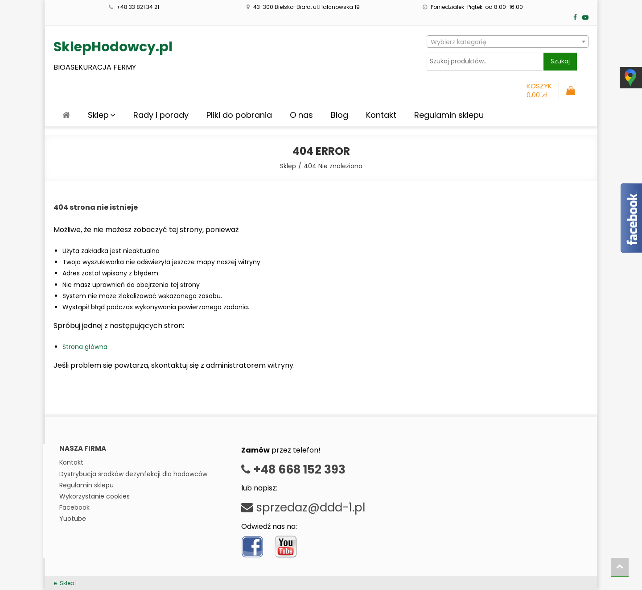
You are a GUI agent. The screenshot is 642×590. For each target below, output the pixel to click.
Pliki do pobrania (239, 114)
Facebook (74, 507)
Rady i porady (161, 114)
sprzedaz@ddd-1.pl (303, 507)
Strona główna (84, 346)
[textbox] (507, 42)
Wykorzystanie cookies (94, 496)
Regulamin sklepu (449, 114)
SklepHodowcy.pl (113, 46)
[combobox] (507, 41)
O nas (301, 114)
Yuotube (72, 518)
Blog (339, 114)
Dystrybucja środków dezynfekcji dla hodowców (133, 474)
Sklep (98, 114)
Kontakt (381, 114)
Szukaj (560, 61)
